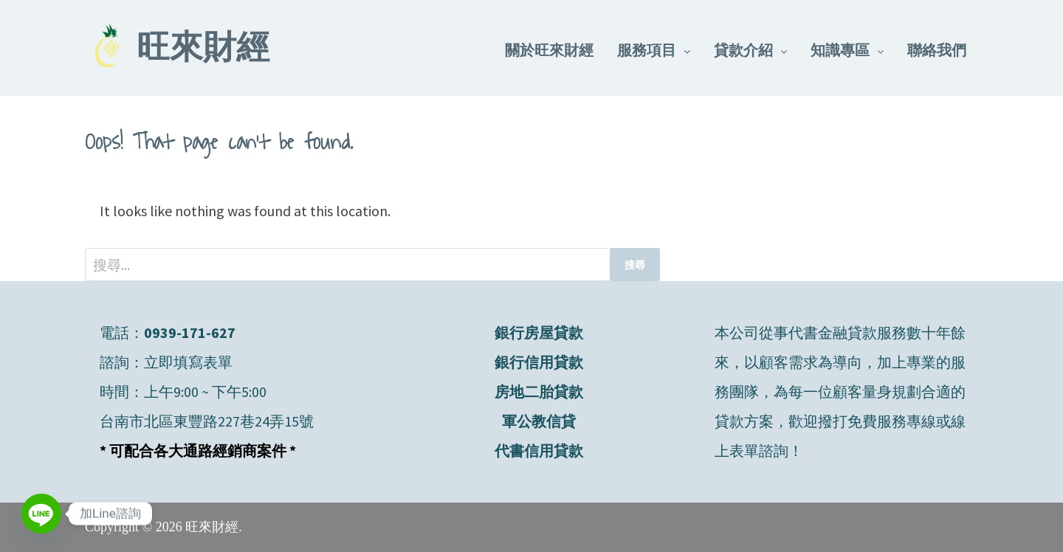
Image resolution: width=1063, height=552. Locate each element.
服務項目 (646, 50)
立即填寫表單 (188, 362)
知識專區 (840, 50)
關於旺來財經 (549, 50)
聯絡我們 (936, 50)
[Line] (41, 514)
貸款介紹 (743, 50)
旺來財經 (203, 50)
